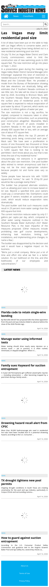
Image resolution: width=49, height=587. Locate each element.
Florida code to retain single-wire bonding (23, 314)
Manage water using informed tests (21, 340)
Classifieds (28, 16)
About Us (24, 566)
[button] (45, 24)
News (16, 16)
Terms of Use (24, 573)
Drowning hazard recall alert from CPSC (24, 424)
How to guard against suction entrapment (21, 539)
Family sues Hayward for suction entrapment (23, 367)
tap (43, 16)
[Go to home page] (6, 16)
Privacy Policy (24, 581)
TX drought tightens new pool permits (21, 482)
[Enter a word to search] (22, 24)
